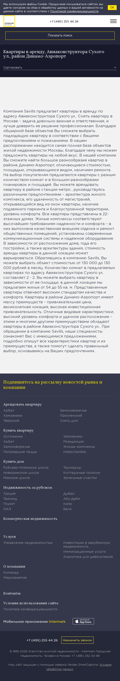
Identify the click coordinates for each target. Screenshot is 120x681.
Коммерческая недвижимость (30, 518)
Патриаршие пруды (20, 452)
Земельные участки (80, 478)
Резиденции (73, 441)
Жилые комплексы (79, 446)
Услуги (9, 536)
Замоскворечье (73, 410)
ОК (112, 7)
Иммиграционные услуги (84, 551)
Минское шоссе (16, 478)
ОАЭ (7, 509)
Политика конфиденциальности (30, 609)
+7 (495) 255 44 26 (64, 21)
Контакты (11, 593)
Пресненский (71, 415)
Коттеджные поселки (81, 472)
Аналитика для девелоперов (88, 556)
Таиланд (10, 498)
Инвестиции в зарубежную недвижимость (86, 544)
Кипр (67, 504)
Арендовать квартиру (22, 404)
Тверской (11, 420)
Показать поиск (60, 35)
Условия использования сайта (30, 603)
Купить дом (13, 461)
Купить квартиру (18, 430)
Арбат (8, 410)
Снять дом (69, 420)
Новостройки (74, 452)
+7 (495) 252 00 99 (86, 655)
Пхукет (9, 504)
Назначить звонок (77, 640)
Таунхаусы (72, 467)
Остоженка (13, 436)
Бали (67, 509)
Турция (9, 493)
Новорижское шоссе (21, 472)
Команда (11, 572)
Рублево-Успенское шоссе (26, 467)
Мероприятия (15, 577)
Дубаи (68, 493)
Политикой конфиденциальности (74, 11)
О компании (14, 566)
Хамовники (12, 415)
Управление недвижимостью (28, 542)
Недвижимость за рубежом (27, 487)
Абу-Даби (71, 498)
